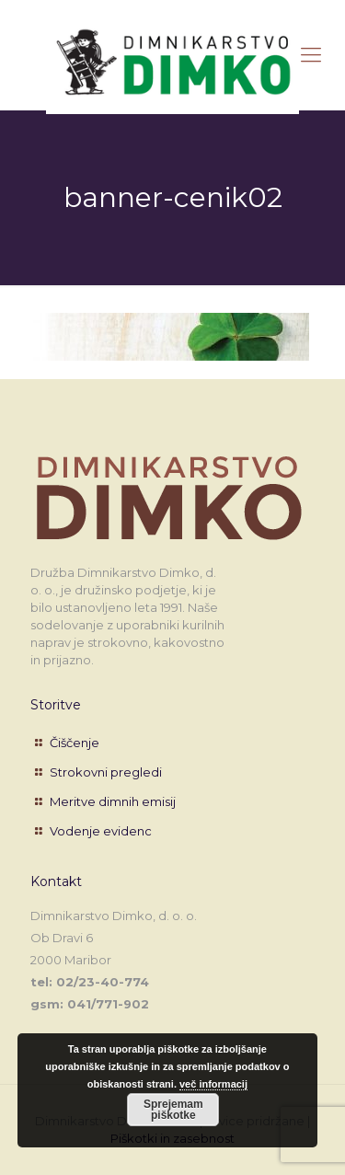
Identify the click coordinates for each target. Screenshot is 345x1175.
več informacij (213, 1083)
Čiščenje (74, 742)
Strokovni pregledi (106, 772)
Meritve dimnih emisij (113, 801)
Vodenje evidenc (101, 831)
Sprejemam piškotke (173, 1110)
